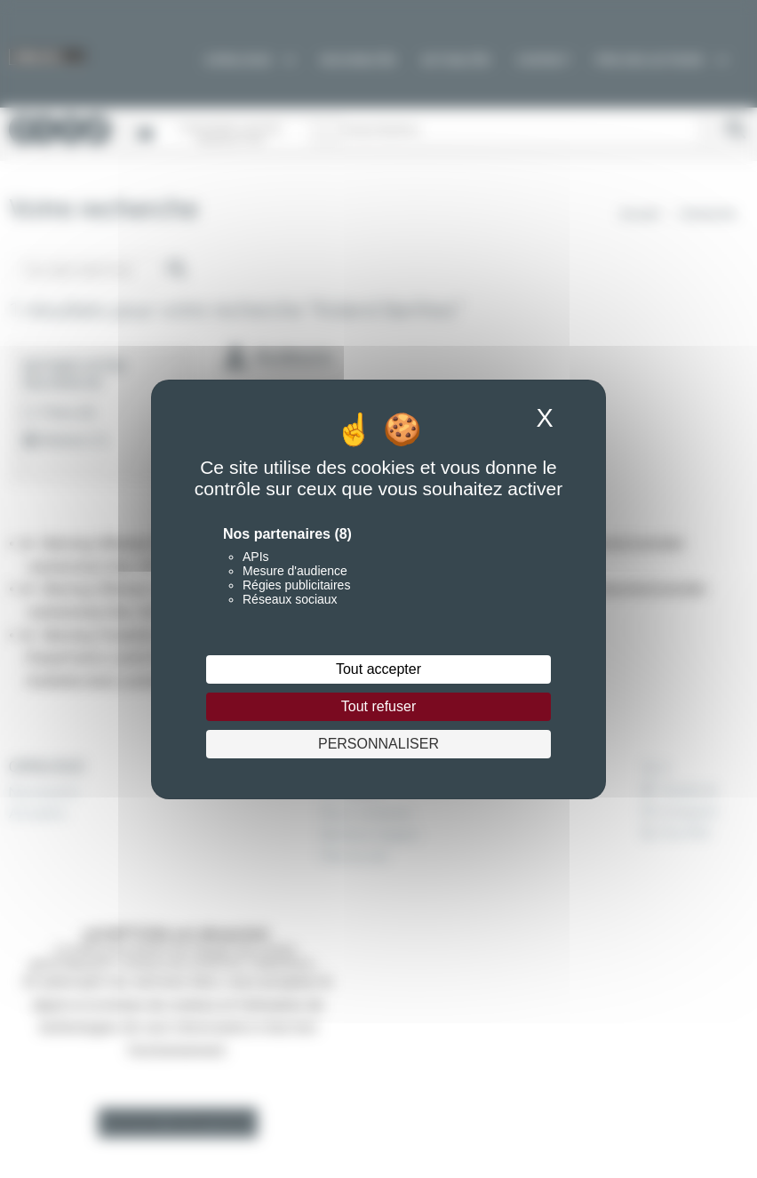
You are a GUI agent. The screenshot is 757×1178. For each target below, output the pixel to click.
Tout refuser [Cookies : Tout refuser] (378, 706)
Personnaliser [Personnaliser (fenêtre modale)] (378, 743)
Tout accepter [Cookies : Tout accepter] (378, 669)
